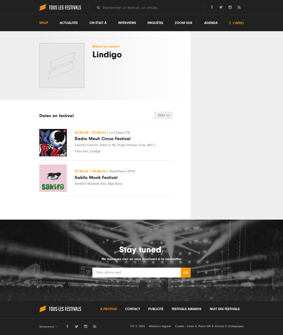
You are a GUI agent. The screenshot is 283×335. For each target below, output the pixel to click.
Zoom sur (183, 23)
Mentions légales (160, 326)
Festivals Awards (186, 309)
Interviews (127, 23)
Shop (43, 23)
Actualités (69, 23)
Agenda (211, 23)
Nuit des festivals (225, 309)
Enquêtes (155, 23)
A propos (108, 309)
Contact (132, 309)
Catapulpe (236, 326)
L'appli (236, 23)
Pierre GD (204, 326)
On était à (98, 23)
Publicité (155, 309)
